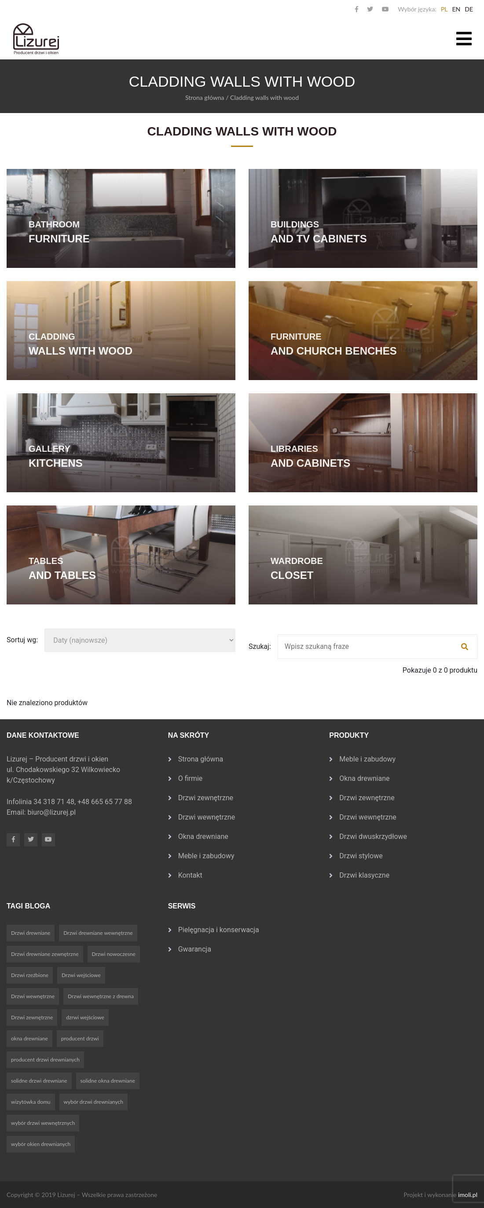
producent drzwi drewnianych (45, 1059)
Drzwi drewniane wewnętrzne (97, 933)
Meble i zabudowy (206, 856)
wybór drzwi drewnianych (93, 1101)
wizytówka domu (31, 1101)
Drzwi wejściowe (81, 975)
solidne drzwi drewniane (39, 1080)
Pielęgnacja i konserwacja (218, 930)
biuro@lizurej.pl (51, 812)
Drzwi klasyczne (364, 875)
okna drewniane (29, 1038)
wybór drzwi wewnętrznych (43, 1123)
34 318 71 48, (55, 802)
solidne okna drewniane (108, 1080)
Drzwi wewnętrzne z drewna (101, 996)
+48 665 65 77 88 (105, 802)
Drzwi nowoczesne (114, 954)
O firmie (190, 778)
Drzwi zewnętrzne (205, 798)
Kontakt (190, 875)
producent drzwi (80, 1038)
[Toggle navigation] (464, 39)
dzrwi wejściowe (85, 1017)
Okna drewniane (203, 836)
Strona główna (204, 97)
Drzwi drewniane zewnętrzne (45, 954)
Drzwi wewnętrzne (206, 817)
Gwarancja (194, 949)
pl (444, 9)
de (469, 9)
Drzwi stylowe (360, 856)
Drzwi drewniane (30, 933)
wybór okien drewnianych (40, 1144)
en (456, 9)
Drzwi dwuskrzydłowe (373, 836)
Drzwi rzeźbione (29, 975)
